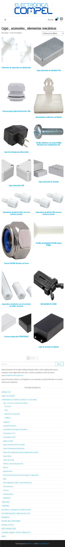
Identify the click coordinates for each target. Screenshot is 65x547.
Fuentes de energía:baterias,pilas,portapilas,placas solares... (21, 452)
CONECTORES (6, 502)
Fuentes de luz (7, 456)
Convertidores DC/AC (9, 437)
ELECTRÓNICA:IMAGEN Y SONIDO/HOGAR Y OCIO (16, 513)
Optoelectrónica (8, 471)
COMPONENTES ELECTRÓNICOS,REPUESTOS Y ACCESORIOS (19, 399)
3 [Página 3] (33, 358)
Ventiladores (7, 498)
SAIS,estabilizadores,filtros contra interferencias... (17, 482)
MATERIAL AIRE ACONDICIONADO (11, 521)
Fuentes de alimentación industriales (14, 448)
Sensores (6, 490)
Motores (5, 467)
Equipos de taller (8, 441)
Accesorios (8, 406)
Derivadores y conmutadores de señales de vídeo (16, 509)
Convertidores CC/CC (9, 433)
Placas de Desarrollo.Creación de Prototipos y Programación (21, 475)
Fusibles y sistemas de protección (13, 463)
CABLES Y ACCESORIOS (8, 396)
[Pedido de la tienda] (52, 33)
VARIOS (4, 536)
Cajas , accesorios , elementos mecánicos (15, 403)
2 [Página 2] (30, 358)
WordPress (29, 543)
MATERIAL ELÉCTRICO (8, 525)
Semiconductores (8, 486)
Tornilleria (7, 417)
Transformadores (8, 494)
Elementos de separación (12, 414)
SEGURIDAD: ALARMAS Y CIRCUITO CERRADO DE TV (16, 532)
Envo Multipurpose (44, 543)
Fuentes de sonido (8, 460)
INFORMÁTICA (6, 517)
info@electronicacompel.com (14, 375)
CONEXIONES (5, 506)
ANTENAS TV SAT (6, 392)
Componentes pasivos (9, 425)
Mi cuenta (50, 20)
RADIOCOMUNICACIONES (9, 528)
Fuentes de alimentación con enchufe (14, 444)
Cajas (6, 410)
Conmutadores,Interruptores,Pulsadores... (15, 429)
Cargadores (6, 422)
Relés (4, 479)
